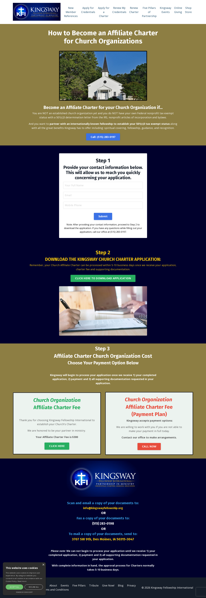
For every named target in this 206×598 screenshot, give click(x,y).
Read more (22, 581)
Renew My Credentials (119, 10)
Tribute (94, 585)
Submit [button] (103, 216)
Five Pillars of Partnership (149, 12)
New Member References (71, 12)
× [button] (43, 565)
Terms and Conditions (55, 590)
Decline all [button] (34, 587)
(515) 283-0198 (103, 524)
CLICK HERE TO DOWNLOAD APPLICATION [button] (103, 278)
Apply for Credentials (88, 10)
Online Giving (178, 10)
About (53, 585)
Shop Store (188, 10)
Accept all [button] (14, 587)
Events (65, 585)
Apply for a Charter (103, 12)
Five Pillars (79, 585)
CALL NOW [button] (149, 446)
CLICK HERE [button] (57, 446)
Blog (120, 585)
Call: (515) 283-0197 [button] (103, 136)
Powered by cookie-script (24, 592)
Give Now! (108, 585)
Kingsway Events (165, 10)
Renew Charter (134, 10)
